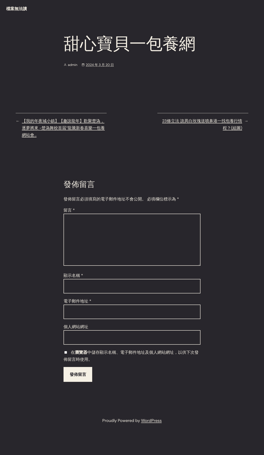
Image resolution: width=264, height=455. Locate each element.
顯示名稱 (73, 275)
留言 (69, 210)
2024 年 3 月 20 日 (100, 65)
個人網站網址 (76, 326)
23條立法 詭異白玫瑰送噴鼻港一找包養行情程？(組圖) (202, 124)
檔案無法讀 (16, 8)
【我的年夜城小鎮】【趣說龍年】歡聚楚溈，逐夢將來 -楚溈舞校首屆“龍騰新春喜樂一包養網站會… (63, 128)
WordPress (151, 420)
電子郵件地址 (77, 301)
